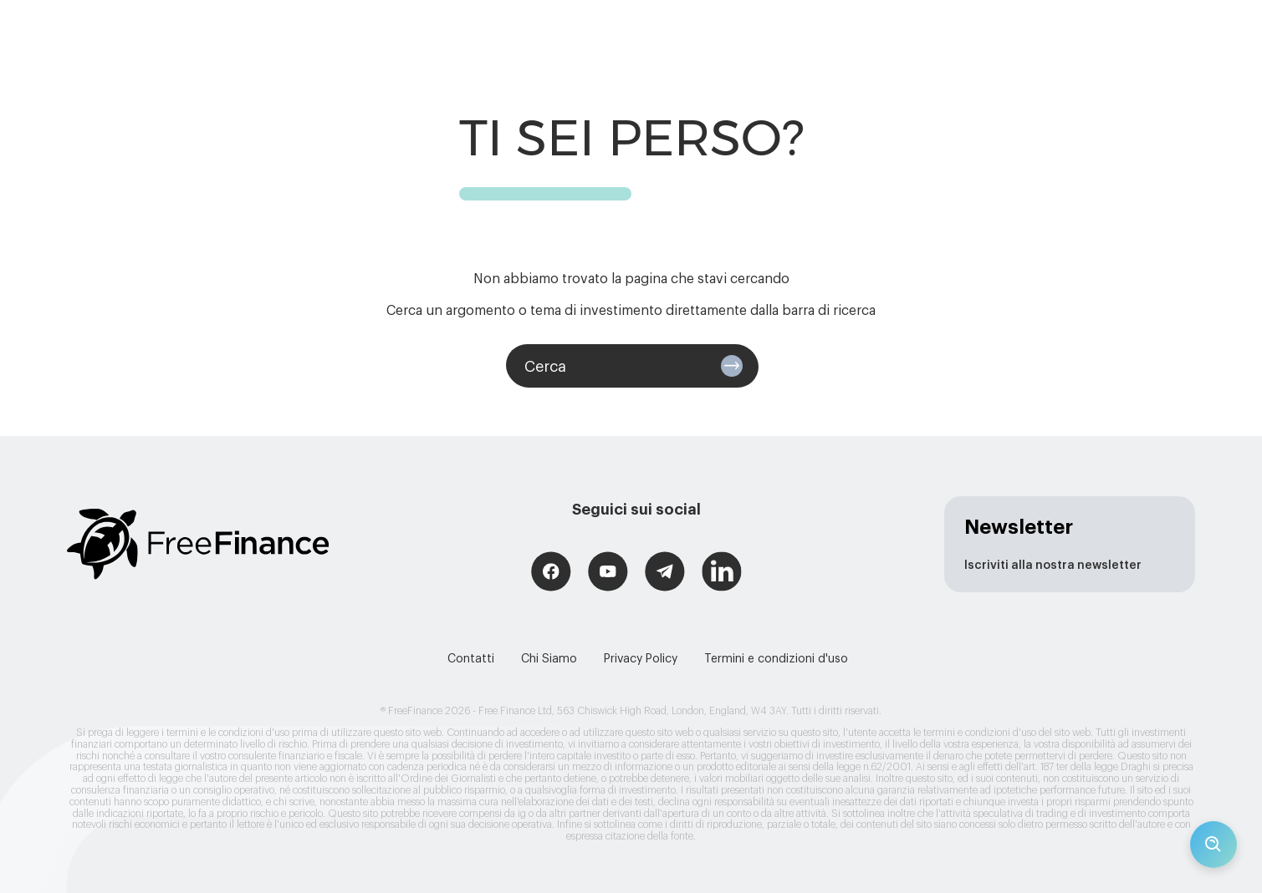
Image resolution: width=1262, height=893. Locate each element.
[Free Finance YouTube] (608, 573)
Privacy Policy (640, 659)
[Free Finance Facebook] (551, 573)
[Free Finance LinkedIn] (722, 573)
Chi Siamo (549, 659)
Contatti (470, 659)
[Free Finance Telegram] (665, 573)
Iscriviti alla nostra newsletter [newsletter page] (1053, 565)
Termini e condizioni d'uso (776, 659)
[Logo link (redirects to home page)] (198, 544)
